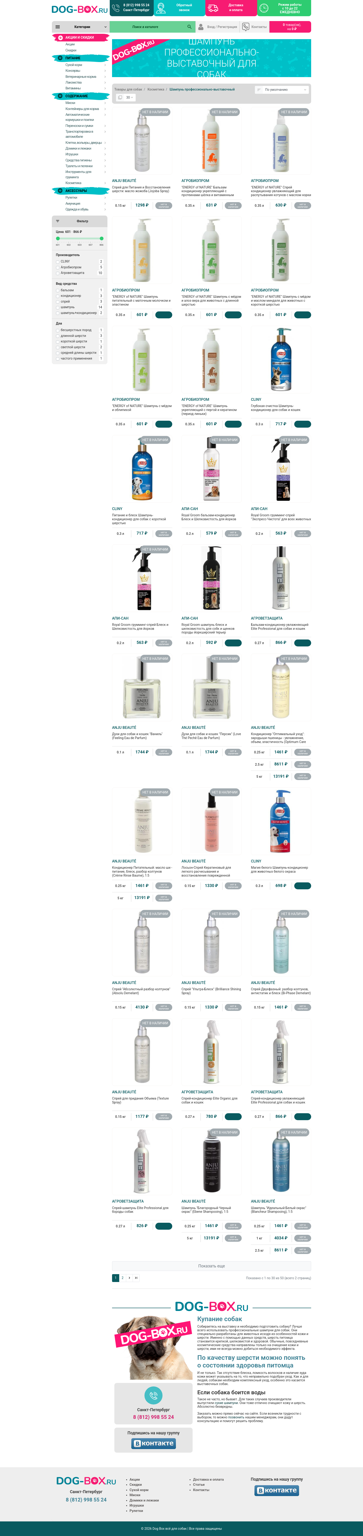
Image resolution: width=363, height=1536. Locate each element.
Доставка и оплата (235, 7)
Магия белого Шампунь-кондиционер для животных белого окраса (281, 866)
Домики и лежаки (144, 1500)
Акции (135, 1479)
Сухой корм (139, 1490)
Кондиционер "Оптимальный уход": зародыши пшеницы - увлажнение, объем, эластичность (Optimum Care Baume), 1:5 (281, 736)
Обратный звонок (184, 7)
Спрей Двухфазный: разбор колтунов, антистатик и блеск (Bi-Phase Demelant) (281, 988)
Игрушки (137, 1505)
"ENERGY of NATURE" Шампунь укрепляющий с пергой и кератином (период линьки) (212, 406)
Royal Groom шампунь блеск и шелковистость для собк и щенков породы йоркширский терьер (212, 625)
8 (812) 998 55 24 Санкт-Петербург (136, 7)
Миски (135, 1495)
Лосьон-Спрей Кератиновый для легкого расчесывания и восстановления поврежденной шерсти (212, 870)
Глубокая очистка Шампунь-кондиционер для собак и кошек (281, 404)
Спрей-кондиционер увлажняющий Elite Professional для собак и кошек (281, 1097)
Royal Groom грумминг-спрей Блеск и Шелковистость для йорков (142, 623)
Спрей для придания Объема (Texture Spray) (142, 1097)
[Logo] (79, 9)
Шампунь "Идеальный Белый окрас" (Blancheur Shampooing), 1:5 (281, 1206)
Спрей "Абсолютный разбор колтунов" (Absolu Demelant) (142, 988)
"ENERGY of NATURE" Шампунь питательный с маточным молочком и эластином (142, 297)
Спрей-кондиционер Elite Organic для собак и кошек (212, 1097)
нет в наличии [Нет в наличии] (164, 205)
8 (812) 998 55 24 (153, 1417)
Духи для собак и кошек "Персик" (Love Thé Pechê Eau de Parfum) (212, 732)
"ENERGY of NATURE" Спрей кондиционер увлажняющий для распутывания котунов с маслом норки (281, 188)
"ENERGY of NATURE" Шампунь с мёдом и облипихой (142, 404)
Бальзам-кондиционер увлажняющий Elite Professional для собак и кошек (281, 623)
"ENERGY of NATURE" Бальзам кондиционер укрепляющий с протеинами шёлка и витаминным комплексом (212, 190)
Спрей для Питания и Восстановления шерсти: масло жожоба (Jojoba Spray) (142, 186)
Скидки (136, 1485)
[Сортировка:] (286, 90)
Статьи (199, 1485)
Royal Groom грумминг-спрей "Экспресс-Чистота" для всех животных (281, 514)
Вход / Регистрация (222, 27)
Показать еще (211, 1266)
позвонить (236, 1417)
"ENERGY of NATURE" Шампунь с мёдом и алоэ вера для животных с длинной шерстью (212, 297)
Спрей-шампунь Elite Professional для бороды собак (142, 1206)
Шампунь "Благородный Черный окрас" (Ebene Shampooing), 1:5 (212, 1206)
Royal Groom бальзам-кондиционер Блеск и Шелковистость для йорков (212, 514)
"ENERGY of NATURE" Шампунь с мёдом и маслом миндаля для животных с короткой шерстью (281, 297)
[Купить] (163, 314)
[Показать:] (130, 98)
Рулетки (136, 1511)
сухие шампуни (226, 1403)
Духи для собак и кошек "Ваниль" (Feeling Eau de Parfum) (142, 732)
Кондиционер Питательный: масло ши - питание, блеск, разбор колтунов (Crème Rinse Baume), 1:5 (142, 868)
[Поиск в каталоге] (147, 27)
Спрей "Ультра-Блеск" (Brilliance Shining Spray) (212, 988)
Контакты (259, 27)
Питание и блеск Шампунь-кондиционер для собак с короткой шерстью (142, 516)
